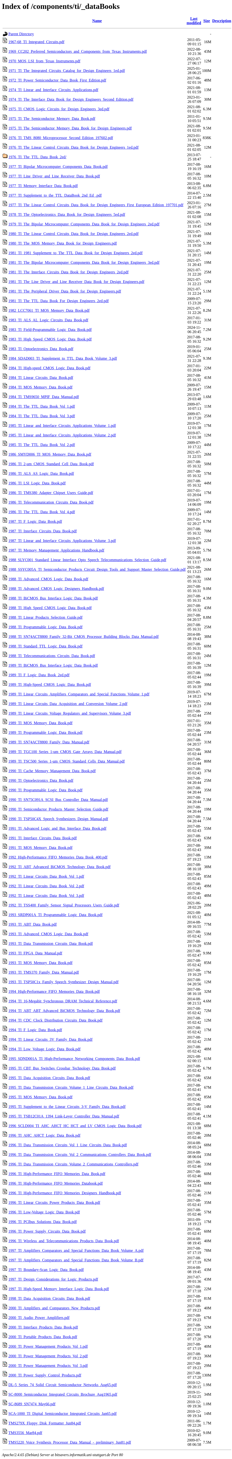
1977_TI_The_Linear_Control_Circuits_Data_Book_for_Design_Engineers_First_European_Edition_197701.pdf (95, 205)
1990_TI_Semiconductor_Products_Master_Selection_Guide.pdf (58, 809)
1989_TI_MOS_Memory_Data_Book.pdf (40, 723)
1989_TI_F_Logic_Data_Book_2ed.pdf (39, 675)
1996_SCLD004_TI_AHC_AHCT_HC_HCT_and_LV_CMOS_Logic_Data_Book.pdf (75, 1126)
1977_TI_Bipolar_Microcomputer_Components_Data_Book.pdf (58, 167)
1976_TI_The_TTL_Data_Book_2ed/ (37, 157)
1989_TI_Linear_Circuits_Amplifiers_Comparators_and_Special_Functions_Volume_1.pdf (78, 694)
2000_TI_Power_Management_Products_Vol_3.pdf (48, 1366)
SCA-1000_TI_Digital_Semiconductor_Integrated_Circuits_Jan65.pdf (62, 1414)
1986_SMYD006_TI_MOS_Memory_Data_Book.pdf (49, 454)
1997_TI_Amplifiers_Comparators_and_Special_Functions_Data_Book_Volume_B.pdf (75, 1260)
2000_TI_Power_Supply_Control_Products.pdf (44, 1375)
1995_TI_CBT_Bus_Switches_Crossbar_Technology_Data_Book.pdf (62, 1068)
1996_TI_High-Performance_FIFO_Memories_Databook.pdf (55, 1183)
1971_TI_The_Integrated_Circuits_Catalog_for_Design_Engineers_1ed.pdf (66, 71)
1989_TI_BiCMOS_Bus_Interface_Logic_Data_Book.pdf (53, 665)
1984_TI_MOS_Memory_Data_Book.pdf (40, 387)
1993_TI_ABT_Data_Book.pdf (32, 924)
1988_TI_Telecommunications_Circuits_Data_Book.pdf (51, 656)
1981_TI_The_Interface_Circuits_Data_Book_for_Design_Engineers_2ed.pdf (68, 272)
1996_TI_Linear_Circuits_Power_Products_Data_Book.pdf (54, 1202)
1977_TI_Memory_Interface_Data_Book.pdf (43, 186)
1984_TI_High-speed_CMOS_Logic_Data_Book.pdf (49, 368)
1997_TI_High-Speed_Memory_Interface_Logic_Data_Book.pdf (58, 1289)
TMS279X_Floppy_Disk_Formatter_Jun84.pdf (44, 1423)
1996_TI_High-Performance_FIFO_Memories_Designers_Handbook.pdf (64, 1193)
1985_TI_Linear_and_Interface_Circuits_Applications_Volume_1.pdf (62, 426)
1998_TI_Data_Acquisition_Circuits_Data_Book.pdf (49, 1298)
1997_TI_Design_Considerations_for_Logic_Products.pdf (53, 1279)
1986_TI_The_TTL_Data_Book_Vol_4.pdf (41, 512)
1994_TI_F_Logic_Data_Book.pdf (35, 1030)
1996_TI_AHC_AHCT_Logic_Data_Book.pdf (44, 1135)
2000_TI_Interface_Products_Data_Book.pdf (43, 1327)
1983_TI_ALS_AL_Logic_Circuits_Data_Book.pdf (48, 320)
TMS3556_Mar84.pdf (25, 1433)
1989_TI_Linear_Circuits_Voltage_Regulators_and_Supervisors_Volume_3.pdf (69, 713)
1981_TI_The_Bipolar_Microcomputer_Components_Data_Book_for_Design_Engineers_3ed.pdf (84, 262)
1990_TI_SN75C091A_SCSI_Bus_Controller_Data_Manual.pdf (58, 800)
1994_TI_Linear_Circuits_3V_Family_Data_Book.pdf (50, 1039)
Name (97, 21)
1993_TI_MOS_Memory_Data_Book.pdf (40, 963)
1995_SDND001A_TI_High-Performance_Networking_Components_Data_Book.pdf (74, 1059)
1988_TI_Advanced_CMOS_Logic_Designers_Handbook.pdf (56, 589)
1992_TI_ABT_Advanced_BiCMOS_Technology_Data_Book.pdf (59, 867)
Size (206, 21)
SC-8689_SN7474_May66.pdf (31, 1404)
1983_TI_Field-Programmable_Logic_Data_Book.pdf (50, 330)
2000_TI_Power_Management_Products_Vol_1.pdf (48, 1346)
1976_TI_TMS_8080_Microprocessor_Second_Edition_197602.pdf (60, 138)
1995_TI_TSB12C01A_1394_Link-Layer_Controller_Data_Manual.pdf (63, 1116)
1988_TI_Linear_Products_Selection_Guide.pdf (45, 617)
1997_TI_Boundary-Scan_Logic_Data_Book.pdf (46, 1270)
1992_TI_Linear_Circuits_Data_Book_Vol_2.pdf (46, 886)
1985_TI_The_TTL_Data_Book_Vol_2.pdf (41, 445)
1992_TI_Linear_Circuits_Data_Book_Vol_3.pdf (46, 896)
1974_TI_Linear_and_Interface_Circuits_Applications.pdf (53, 90)
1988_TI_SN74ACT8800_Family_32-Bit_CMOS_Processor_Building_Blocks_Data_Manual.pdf (83, 637)
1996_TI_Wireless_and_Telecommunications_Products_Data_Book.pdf (63, 1241)
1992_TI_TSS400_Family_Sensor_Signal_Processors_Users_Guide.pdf (63, 905)
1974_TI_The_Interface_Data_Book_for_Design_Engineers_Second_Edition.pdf (70, 99)
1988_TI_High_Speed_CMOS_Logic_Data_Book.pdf (50, 608)
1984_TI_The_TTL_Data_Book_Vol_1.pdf (41, 406)
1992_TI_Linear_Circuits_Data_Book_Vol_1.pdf (46, 876)
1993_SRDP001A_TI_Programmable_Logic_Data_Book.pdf (55, 915)
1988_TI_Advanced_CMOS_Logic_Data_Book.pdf (48, 579)
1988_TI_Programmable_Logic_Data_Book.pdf (45, 627)
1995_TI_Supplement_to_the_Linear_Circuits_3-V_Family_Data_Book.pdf (66, 1107)
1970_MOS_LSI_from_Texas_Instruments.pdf (44, 61)
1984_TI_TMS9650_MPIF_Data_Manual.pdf (43, 397)
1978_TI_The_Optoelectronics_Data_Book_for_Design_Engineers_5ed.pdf (66, 214)
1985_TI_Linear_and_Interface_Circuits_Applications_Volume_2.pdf (62, 435)
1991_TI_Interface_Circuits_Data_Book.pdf (42, 838)
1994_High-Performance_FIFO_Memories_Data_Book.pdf (54, 991)
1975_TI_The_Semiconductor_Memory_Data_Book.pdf (51, 119)
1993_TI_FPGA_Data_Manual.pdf (35, 953)
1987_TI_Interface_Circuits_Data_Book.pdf (42, 531)
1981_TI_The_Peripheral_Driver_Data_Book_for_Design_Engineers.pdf (64, 291)
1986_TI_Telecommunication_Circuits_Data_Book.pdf (51, 502)
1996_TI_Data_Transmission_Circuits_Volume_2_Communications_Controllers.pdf (73, 1164)
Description (221, 21)
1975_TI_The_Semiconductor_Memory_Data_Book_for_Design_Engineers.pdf (70, 128)
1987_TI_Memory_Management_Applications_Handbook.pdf (56, 550)
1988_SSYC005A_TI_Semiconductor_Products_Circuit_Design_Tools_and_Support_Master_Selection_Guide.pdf (97, 569)
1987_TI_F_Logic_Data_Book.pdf (35, 521)
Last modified (194, 21)
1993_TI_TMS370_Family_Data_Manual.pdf (43, 972)
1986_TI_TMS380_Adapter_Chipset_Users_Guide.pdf (50, 493)
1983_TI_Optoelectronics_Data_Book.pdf (40, 349)
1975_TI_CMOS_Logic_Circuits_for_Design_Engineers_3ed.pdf (58, 109)
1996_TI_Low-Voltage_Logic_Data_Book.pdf (44, 1212)
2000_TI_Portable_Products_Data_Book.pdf (42, 1337)
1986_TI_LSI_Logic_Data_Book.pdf (37, 483)
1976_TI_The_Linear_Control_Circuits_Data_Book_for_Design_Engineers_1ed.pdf (73, 147)
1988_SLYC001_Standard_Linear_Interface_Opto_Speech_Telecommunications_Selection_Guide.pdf (87, 560)
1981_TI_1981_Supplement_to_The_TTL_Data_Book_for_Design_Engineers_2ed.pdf (75, 253)
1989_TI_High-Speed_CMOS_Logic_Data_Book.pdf (49, 684)
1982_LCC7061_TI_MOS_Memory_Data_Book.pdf (48, 310)
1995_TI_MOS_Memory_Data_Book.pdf (40, 1097)
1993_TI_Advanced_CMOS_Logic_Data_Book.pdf (48, 934)
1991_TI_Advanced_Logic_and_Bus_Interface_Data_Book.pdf (57, 828)
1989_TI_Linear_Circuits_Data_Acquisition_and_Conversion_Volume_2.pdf (67, 704)
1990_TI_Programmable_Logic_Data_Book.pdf (45, 790)
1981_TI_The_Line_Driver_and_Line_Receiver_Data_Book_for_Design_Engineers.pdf (76, 282)
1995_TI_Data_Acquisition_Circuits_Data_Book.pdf (49, 1078)
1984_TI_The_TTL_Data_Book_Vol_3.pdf (41, 416)
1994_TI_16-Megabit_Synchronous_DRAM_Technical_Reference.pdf (62, 1001)
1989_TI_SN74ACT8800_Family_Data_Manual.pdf (48, 742)
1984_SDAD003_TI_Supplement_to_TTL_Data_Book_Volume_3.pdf (62, 358)
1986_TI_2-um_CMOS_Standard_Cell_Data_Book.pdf (51, 464)
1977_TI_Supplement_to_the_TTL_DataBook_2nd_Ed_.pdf (55, 195)
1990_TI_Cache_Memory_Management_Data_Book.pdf (52, 771)
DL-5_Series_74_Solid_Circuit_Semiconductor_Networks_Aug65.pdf (62, 1385)
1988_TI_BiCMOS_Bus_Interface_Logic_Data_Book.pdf (53, 598)
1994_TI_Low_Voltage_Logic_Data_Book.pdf (44, 1049)
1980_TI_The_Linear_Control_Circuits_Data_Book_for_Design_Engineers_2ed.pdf (73, 234)
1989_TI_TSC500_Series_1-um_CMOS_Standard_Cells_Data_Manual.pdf (66, 761)
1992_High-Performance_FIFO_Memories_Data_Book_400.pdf (57, 857)
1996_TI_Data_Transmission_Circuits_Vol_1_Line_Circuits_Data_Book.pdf (67, 1145)
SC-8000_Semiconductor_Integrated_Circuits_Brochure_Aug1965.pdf (62, 1394)
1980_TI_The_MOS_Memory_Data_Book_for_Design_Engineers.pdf (62, 243)
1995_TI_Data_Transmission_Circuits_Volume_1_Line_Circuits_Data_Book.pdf (70, 1087)
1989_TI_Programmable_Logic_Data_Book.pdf (45, 732)
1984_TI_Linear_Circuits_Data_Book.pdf (40, 378)
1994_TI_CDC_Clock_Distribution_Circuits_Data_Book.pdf (55, 1020)
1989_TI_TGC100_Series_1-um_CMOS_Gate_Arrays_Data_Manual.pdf (64, 752)
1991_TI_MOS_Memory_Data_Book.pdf (40, 848)
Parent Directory (21, 34)
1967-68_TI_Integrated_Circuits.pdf (36, 42)
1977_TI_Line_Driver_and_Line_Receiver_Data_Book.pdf (54, 176)
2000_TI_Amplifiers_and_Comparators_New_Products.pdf (54, 1308)
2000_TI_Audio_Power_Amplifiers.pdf (39, 1318)
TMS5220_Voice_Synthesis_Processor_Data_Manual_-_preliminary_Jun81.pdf (69, 1442)
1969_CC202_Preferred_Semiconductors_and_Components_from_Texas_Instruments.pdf (77, 51)
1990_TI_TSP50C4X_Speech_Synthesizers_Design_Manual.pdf (58, 819)
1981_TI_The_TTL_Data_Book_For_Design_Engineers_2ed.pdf (58, 301)
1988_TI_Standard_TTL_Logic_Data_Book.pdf (45, 646)
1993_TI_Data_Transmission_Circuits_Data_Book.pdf (50, 943)
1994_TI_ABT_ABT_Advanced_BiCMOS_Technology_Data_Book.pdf (64, 1011)
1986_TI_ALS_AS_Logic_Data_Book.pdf (41, 473)
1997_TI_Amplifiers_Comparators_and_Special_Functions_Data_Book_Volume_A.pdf (76, 1250)
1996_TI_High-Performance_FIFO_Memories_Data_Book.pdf (56, 1174)
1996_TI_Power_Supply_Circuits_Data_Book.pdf (47, 1231)
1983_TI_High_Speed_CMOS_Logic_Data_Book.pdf (50, 339)
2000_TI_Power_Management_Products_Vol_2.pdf (48, 1356)
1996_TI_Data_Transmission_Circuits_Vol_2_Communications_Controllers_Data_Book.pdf (79, 1155)
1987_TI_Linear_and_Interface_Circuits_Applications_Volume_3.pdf (62, 541)
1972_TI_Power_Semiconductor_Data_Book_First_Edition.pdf (57, 80)
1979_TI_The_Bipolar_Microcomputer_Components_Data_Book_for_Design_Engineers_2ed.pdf (84, 224)
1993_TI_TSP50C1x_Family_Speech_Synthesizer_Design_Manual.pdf (63, 982)
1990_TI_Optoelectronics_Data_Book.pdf (40, 780)
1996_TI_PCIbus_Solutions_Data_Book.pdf (42, 1222)
